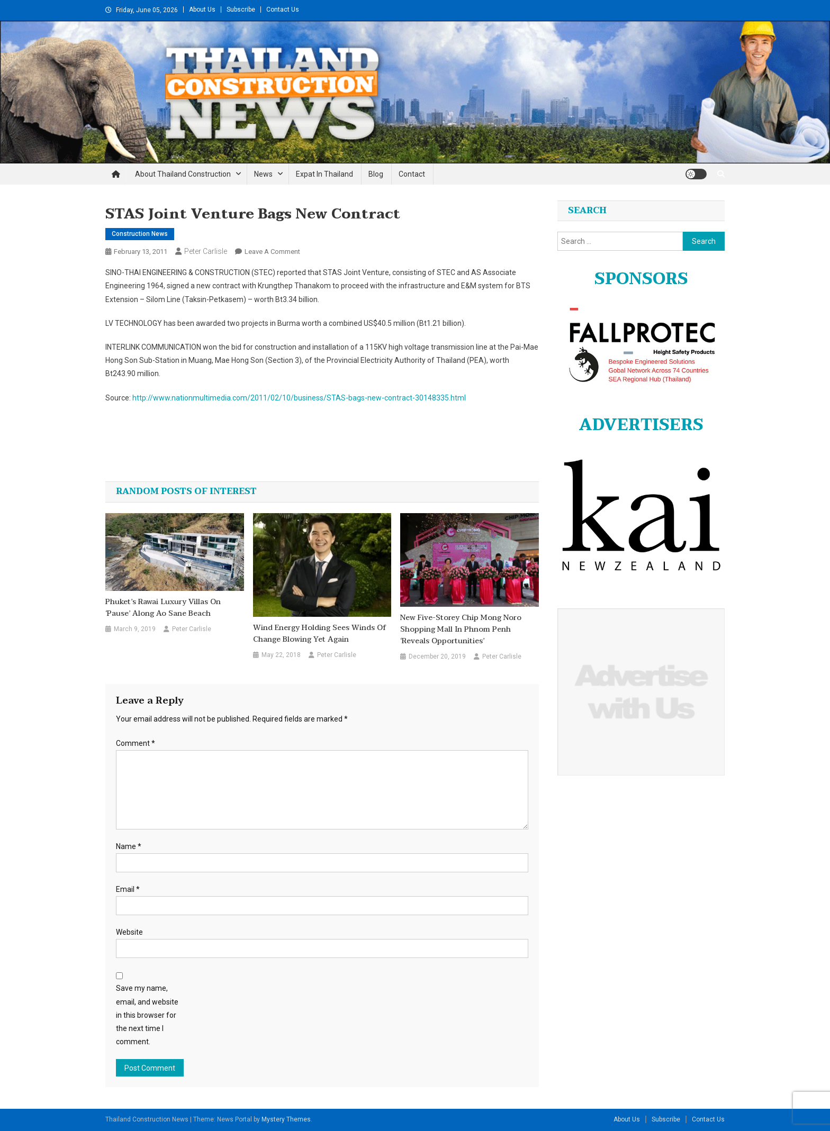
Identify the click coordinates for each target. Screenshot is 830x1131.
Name (128, 846)
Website (129, 932)
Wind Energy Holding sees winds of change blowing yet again (319, 633)
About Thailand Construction (183, 174)
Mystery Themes (286, 1119)
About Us (202, 9)
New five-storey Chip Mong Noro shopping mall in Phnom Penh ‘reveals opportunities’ (460, 629)
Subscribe (241, 9)
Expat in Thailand (324, 174)
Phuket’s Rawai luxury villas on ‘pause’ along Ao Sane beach (163, 607)
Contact (412, 174)
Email (128, 889)
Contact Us (282, 9)
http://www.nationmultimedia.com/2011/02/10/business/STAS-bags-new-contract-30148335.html (299, 398)
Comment (135, 743)
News (263, 174)
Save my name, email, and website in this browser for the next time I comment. (147, 1015)
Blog (375, 174)
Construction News (140, 234)
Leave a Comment (272, 252)
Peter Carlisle (205, 251)
